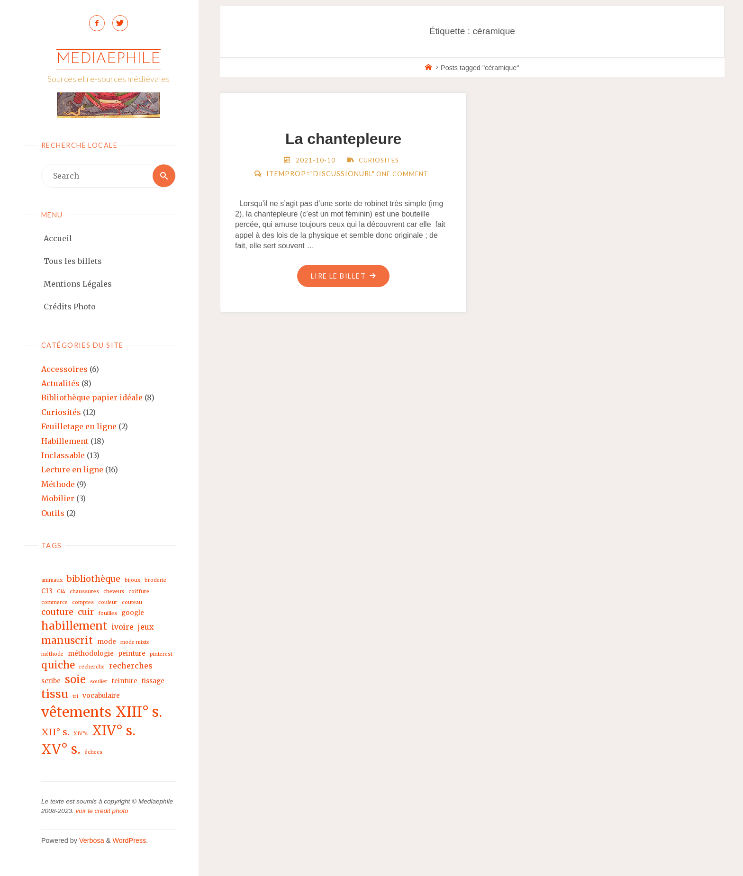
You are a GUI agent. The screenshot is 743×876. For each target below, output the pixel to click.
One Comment (402, 174)
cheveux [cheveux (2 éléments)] (113, 592)
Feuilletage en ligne (79, 427)
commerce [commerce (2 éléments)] (54, 602)
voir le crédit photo (102, 811)
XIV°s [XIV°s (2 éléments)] (80, 734)
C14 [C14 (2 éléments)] (61, 592)
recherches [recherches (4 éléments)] (131, 665)
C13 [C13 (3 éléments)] (47, 591)
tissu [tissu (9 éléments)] (54, 694)
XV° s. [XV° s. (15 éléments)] (61, 749)
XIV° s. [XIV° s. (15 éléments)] (114, 730)
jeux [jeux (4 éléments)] (146, 627)
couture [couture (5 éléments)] (57, 612)
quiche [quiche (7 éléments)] (58, 665)
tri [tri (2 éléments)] (75, 697)
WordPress (129, 841)
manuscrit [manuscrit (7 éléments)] (67, 640)
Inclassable (63, 455)
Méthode (58, 484)
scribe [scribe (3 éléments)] (51, 681)
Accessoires (64, 369)
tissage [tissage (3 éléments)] (153, 681)
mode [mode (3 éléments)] (106, 642)
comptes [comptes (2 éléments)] (83, 602)
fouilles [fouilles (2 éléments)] (107, 614)
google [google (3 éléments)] (132, 613)
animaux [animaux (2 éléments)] (52, 581)
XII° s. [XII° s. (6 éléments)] (55, 732)
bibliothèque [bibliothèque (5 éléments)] (93, 579)
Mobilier (57, 499)
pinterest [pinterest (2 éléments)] (161, 654)
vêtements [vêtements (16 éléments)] (76, 712)
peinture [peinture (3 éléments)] (131, 654)
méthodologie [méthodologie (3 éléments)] (91, 654)
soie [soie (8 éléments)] (75, 679)
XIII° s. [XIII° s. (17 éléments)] (139, 712)
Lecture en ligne (72, 470)
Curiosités (61, 412)
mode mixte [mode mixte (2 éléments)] (135, 642)
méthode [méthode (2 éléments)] (52, 654)
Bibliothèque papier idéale (92, 398)
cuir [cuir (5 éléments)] (86, 612)
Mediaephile (108, 59)
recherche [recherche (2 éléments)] (92, 667)
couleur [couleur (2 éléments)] (108, 602)
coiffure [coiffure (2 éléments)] (138, 592)
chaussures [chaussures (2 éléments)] (84, 592)
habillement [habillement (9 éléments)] (74, 626)
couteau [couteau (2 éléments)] (132, 602)
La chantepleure (343, 138)
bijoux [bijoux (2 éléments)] (132, 581)
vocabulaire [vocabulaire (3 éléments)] (101, 696)
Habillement (65, 441)
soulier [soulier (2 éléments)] (99, 681)
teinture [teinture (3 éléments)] (124, 681)
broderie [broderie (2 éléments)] (155, 581)
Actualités (60, 383)
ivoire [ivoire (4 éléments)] (123, 627)
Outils (52, 513)
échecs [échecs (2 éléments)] (93, 752)
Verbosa (90, 841)
